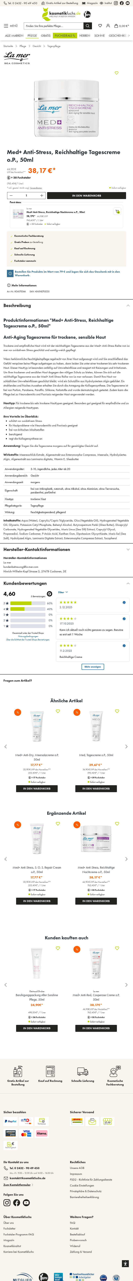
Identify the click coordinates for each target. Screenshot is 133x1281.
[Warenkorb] (121, 25)
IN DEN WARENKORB (37, 1028)
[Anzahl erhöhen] (42, 195)
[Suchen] (87, 25)
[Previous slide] (6, 985)
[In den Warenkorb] (86, 195)
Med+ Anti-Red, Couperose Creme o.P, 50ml (96, 997)
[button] (125, 1263)
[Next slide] (127, 985)
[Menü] (11, 26)
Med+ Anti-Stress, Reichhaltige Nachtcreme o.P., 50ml (55, 212)
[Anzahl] (26, 195)
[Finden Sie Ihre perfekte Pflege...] (54, 25)
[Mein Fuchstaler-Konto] (108, 25)
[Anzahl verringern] (11, 195)
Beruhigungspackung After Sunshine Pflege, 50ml (37, 997)
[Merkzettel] (100, 25)
